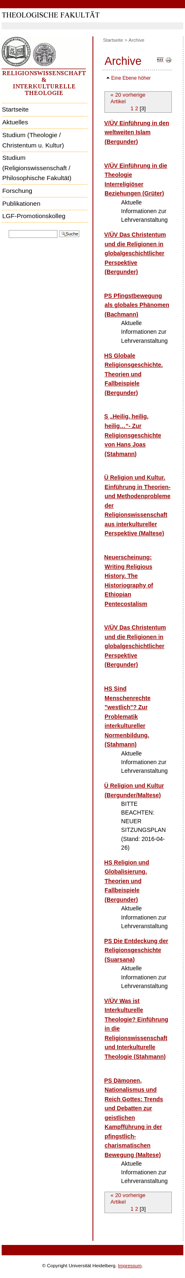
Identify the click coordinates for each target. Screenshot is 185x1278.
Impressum (130, 1265)
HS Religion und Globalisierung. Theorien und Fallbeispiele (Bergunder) (126, 881)
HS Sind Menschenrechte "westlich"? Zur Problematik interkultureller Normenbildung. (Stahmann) (127, 716)
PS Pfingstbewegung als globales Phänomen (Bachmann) (136, 305)
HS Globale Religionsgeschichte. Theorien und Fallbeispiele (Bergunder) (133, 374)
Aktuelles (15, 122)
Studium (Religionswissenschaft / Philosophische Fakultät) (36, 167)
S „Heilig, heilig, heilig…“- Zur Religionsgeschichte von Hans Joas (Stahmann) (132, 435)
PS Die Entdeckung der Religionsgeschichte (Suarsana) (136, 950)
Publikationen (21, 203)
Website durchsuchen (8, 229)
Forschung (17, 190)
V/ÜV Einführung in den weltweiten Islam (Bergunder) (136, 132)
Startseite (15, 109)
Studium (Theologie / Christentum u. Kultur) (33, 140)
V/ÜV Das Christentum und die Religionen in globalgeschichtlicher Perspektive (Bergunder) (135, 253)
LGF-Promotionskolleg (33, 215)
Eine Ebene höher (131, 78)
